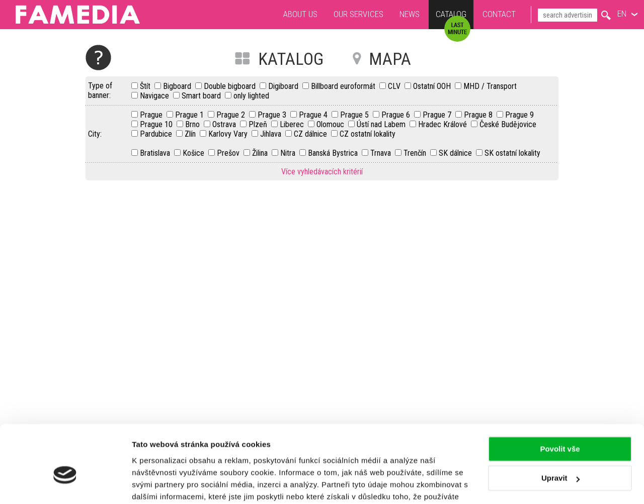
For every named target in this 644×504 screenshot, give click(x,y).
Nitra (288, 153)
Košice (194, 153)
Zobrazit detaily (160, 484)
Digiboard (284, 86)
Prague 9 (519, 115)
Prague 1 (190, 115)
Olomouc (331, 124)
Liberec (293, 124)
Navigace (155, 95)
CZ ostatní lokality (367, 134)
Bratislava (156, 153)
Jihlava (271, 134)
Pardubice (157, 134)
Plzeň (259, 124)
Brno (193, 124)
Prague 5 (355, 115)
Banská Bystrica (334, 153)
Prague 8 (479, 115)
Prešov (229, 153)
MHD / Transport (490, 86)
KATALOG (291, 59)
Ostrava (225, 124)
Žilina (261, 153)
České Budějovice (507, 124)
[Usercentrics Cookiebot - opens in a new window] (65, 484)
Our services (358, 14)
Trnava (381, 153)
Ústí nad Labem (382, 124)
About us (300, 14)
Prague (152, 115)
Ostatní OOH (433, 86)
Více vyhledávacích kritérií (322, 171)
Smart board (202, 95)
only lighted (251, 95)
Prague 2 (231, 115)
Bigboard (178, 86)
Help (98, 57)
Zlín (191, 134)
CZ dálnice (311, 134)
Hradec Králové (443, 124)
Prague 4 (314, 115)
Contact (499, 14)
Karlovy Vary (229, 134)
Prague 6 (396, 115)
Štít (146, 86)
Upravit (560, 426)
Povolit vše (560, 396)
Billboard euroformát (344, 86)
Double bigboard (231, 86)
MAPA (390, 59)
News (409, 14)
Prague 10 (157, 124)
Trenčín (416, 153)
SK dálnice (456, 153)
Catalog (451, 15)
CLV (395, 86)
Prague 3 (273, 115)
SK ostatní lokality (512, 153)
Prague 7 (438, 115)
